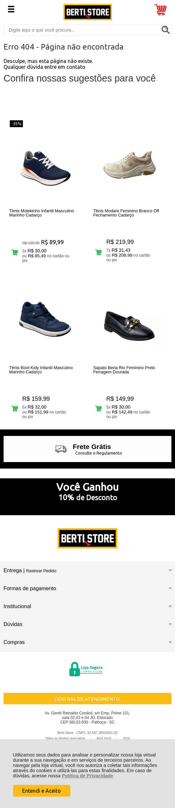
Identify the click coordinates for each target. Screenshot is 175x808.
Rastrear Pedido (41, 570)
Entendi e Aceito (41, 791)
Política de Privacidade (87, 775)
